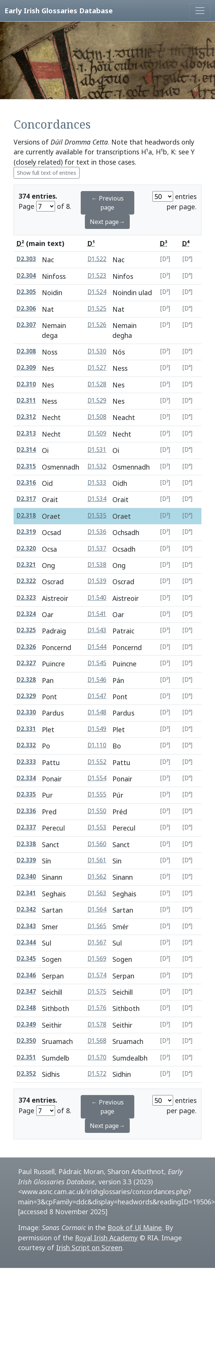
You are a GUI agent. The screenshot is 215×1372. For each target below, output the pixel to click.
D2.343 (26, 926)
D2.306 (26, 309)
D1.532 (97, 466)
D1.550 (97, 811)
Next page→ (107, 222)
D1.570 (97, 1057)
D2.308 (26, 351)
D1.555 (97, 794)
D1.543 (97, 630)
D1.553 (97, 827)
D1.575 (97, 992)
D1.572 (97, 1074)
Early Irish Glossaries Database (59, 10)
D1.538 (97, 565)
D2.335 (26, 794)
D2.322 (26, 581)
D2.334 (26, 778)
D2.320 (26, 548)
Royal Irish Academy (106, 1237)
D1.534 (97, 499)
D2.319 (26, 532)
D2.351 (26, 1057)
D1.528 (97, 384)
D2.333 (26, 762)
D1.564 (97, 909)
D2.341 (26, 893)
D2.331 (26, 729)
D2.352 (26, 1074)
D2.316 (26, 483)
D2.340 (26, 876)
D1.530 (97, 351)
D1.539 (97, 581)
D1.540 (97, 598)
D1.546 (97, 680)
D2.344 (26, 942)
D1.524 (97, 292)
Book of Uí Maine (135, 1227)
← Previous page (107, 203)
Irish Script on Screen (89, 1247)
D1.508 (97, 417)
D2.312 (26, 417)
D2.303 (26, 259)
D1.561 (97, 860)
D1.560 (97, 844)
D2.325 (26, 630)
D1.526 (97, 325)
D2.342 (26, 909)
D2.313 (26, 433)
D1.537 (97, 548)
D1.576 (97, 1008)
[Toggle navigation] (199, 10)
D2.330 (26, 712)
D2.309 (26, 368)
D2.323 (26, 598)
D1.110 (97, 745)
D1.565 (97, 926)
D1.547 (97, 696)
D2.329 (26, 696)
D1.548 (97, 712)
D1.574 (97, 975)
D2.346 (26, 975)
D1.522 (97, 259)
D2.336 (26, 811)
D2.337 (26, 827)
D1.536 (97, 532)
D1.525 (97, 309)
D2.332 (26, 745)
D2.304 (26, 276)
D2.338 (26, 844)
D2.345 (26, 959)
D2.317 (26, 499)
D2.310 (26, 384)
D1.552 (97, 762)
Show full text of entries (46, 172)
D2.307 (26, 325)
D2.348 (26, 1008)
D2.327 (26, 663)
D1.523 (97, 276)
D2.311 (26, 400)
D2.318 (26, 516)
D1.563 (97, 893)
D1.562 (97, 876)
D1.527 (97, 368)
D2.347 (26, 992)
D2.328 (26, 680)
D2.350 (26, 1041)
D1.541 (97, 614)
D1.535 (97, 516)
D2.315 (26, 466)
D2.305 (26, 292)
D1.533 (97, 483)
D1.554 (97, 778)
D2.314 (26, 450)
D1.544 (97, 647)
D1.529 (97, 400)
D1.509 (97, 433)
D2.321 (26, 565)
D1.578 (97, 1024)
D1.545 (97, 663)
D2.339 (26, 860)
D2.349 (26, 1024)
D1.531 (97, 450)
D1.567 (97, 942)
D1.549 (97, 729)
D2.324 (26, 614)
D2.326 (26, 647)
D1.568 (97, 1041)
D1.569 (97, 959)
